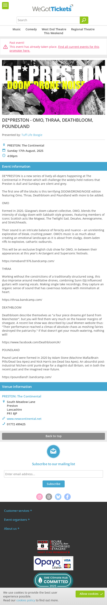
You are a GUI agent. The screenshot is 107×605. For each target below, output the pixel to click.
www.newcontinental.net (24, 419)
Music (17, 29)
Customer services (16, 511)
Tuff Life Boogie (31, 135)
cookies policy (25, 600)
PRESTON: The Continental (21, 396)
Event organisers (15, 519)
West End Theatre (54, 29)
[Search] (84, 20)
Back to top (54, 436)
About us (10, 528)
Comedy (31, 29)
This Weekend (53, 33)
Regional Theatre (83, 29)
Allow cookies (89, 594)
